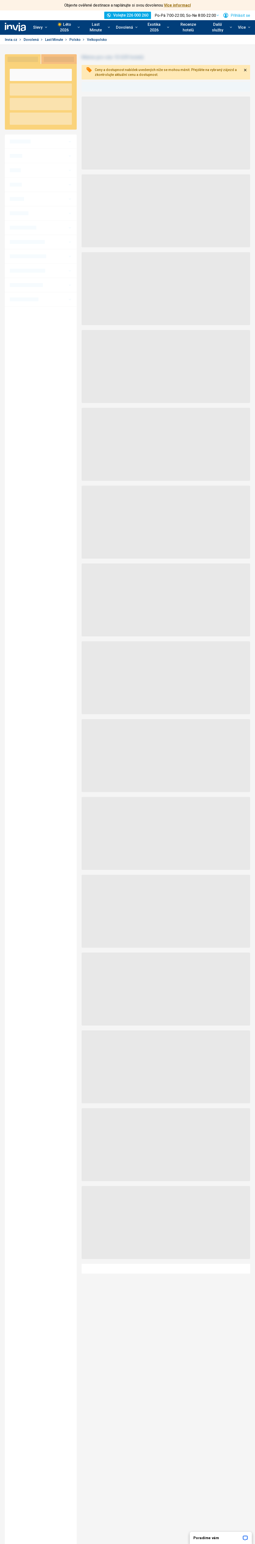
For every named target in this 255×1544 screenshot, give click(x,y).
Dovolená (31, 40)
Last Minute (54, 40)
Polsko (75, 40)
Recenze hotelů (188, 27)
